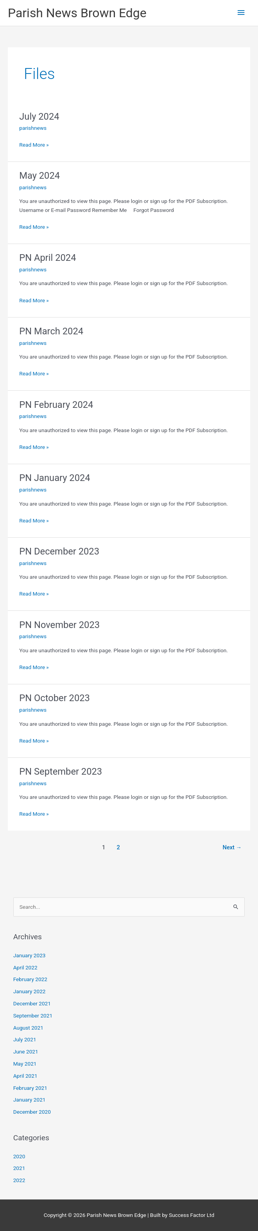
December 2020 (32, 1112)
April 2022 (25, 967)
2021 (19, 1168)
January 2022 (29, 991)
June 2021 (25, 1051)
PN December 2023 (59, 551)
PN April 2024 (47, 257)
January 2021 (29, 1099)
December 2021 (32, 1003)
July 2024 (39, 116)
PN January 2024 (54, 477)
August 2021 (28, 1028)
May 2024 (39, 175)
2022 (19, 1180)
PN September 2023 (60, 771)
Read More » (34, 144)
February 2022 (30, 979)
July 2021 (24, 1039)
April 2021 (25, 1076)
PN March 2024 (51, 331)
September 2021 (32, 1015)
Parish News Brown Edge (77, 12)
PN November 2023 (59, 624)
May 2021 (25, 1064)
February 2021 (30, 1088)
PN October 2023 (54, 698)
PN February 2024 (56, 404)
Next (232, 847)
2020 (19, 1156)
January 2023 (29, 955)
